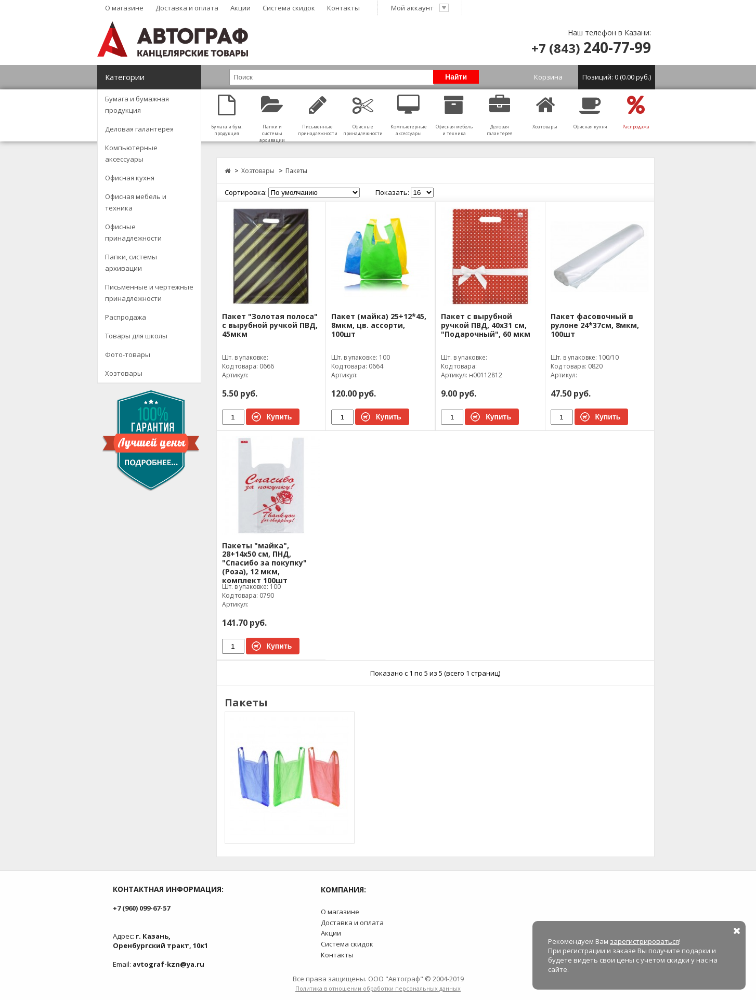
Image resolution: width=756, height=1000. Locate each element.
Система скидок (289, 7)
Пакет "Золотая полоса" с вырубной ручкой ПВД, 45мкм (270, 325)
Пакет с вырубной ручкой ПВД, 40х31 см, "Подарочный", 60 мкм (485, 325)
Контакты (343, 7)
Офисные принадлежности (133, 232)
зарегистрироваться (644, 941)
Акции (240, 7)
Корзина (594, 77)
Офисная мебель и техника (135, 202)
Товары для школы (136, 335)
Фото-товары (127, 354)
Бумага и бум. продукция (227, 116)
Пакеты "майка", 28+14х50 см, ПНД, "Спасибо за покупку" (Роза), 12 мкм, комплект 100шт (264, 563)
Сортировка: (246, 192)
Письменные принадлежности (317, 116)
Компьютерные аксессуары (131, 153)
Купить (279, 417)
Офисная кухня (129, 177)
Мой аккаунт (420, 8)
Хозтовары (123, 373)
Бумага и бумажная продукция (137, 104)
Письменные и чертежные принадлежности (149, 292)
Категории (125, 77)
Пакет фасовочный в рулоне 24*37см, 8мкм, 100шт (595, 325)
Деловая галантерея (139, 129)
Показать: (392, 192)
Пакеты (296, 170)
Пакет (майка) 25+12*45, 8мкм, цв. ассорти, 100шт (378, 325)
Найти (456, 77)
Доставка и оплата (186, 7)
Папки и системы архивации (272, 119)
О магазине (124, 7)
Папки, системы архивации (131, 262)
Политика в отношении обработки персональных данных (378, 988)
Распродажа (125, 317)
